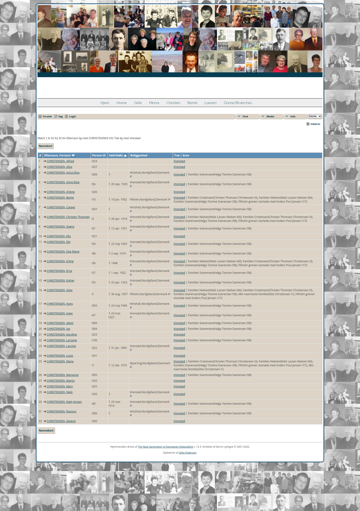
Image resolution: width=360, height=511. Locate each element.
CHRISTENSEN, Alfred (60, 161)
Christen (173, 102)
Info (292, 116)
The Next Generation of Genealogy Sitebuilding (165, 446)
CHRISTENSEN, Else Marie (63, 252)
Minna (154, 102)
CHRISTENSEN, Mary (60, 386)
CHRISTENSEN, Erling (60, 261)
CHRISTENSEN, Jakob (60, 323)
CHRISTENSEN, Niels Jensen (64, 402)
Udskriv (315, 124)
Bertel (192, 102)
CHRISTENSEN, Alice (59, 167)
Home (122, 102)
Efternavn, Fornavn (59, 155)
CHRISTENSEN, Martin (61, 381)
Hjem (105, 102)
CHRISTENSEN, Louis (60, 356)
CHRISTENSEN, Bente (60, 198)
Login (72, 116)
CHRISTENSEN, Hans (60, 304)
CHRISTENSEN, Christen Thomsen (68, 217)
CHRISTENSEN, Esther (60, 280)
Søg (60, 116)
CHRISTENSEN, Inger (60, 313)
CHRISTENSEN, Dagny (60, 227)
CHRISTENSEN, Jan (58, 329)
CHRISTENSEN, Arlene (61, 192)
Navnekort (45, 146)
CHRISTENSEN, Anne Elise (63, 182)
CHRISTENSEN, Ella (59, 236)
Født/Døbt (118, 155)
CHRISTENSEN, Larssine (62, 340)
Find (245, 116)
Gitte (138, 102)
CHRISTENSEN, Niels (60, 392)
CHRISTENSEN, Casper (61, 207)
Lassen (211, 102)
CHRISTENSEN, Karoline (62, 334)
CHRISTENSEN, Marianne (63, 375)
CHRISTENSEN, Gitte (60, 290)
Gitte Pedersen (187, 452)
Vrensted (179, 161)
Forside (47, 116)
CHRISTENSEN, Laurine (61, 346)
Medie (270, 116)
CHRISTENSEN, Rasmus (61, 411)
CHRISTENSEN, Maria (60, 361)
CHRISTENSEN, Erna (59, 271)
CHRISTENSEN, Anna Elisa (63, 173)
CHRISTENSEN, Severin (61, 421)
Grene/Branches (238, 102)
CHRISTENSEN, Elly (58, 242)
